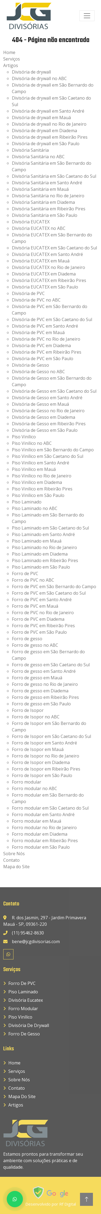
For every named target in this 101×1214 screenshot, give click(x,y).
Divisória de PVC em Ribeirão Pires (46, 352)
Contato (11, 860)
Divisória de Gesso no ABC (38, 372)
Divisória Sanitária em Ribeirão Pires (48, 209)
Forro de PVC (25, 573)
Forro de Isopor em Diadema (41, 762)
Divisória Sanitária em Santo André (47, 183)
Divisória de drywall (31, 72)
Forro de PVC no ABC (33, 580)
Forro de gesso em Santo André (44, 671)
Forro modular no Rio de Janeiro (44, 828)
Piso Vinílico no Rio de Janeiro (41, 476)
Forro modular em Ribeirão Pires (45, 841)
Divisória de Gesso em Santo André (47, 398)
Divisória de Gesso (30, 365)
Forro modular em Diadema (39, 834)
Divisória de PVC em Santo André (45, 326)
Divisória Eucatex (25, 1000)
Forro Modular (23, 1009)
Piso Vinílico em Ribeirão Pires (42, 489)
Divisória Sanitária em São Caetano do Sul (54, 176)
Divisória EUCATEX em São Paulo (45, 287)
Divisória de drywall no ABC (39, 78)
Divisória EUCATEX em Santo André (47, 254)
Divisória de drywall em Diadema (44, 131)
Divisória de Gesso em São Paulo (45, 430)
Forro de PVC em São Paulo (39, 632)
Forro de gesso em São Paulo (41, 704)
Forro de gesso (27, 639)
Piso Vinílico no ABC (32, 443)
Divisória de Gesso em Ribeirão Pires (49, 424)
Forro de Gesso (24, 1034)
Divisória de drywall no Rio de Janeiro (49, 124)
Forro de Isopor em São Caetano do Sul (51, 736)
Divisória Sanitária (30, 150)
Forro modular (26, 782)
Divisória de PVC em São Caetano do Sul (52, 319)
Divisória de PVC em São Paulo (42, 359)
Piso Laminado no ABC (34, 508)
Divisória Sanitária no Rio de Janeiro (48, 196)
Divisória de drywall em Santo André (48, 111)
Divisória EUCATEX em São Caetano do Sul (54, 248)
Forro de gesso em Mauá (37, 678)
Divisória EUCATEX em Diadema (44, 274)
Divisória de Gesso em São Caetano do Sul (54, 391)
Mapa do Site (16, 867)
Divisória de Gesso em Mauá (40, 404)
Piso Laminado (26, 502)
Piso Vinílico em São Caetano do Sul (47, 456)
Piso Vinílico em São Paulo (38, 495)
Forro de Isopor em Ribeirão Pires (46, 769)
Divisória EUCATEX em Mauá (40, 261)
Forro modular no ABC (34, 788)
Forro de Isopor (28, 710)
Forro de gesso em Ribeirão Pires (45, 697)
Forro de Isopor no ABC (36, 717)
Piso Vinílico (24, 437)
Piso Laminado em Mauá (36, 541)
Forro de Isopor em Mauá (38, 749)
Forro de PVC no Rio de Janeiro (43, 613)
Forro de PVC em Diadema (38, 619)
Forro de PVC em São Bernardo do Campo (54, 586)
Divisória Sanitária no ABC (38, 157)
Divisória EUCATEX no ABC (38, 228)
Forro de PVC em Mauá (35, 606)
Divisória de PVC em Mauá (38, 332)
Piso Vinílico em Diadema (37, 482)
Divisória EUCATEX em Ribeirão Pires (49, 280)
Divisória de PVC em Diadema (41, 345)
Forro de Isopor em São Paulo (42, 775)
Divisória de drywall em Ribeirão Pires (50, 137)
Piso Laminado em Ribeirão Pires (45, 560)
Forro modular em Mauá (36, 821)
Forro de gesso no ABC (35, 645)
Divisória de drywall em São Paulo (45, 144)
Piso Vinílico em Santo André (40, 463)
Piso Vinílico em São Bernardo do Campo (53, 450)
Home (9, 52)
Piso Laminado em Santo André (43, 534)
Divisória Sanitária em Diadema (43, 202)
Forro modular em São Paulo (41, 847)
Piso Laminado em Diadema (40, 554)
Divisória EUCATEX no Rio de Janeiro (48, 267)
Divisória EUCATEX (31, 222)
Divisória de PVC (28, 293)
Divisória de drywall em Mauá (41, 118)
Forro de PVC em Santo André (42, 600)
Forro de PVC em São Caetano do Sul (49, 593)
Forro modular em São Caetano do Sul (50, 808)
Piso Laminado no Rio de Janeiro (44, 547)
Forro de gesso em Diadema (40, 691)
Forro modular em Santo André (43, 814)
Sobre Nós (14, 854)
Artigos (10, 65)
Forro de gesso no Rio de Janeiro (45, 684)
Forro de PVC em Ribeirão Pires (43, 626)
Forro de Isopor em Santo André (44, 743)
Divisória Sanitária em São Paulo (44, 215)
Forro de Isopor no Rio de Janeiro (45, 756)
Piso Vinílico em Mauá (34, 469)
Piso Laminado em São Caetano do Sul (50, 528)
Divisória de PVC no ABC (36, 300)
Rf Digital (67, 1204)
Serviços (11, 59)
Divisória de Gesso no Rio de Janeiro (48, 411)
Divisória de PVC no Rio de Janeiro (46, 339)
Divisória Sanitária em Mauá (40, 189)
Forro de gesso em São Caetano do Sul (51, 665)
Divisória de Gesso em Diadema (43, 417)
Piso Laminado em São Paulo (41, 567)
